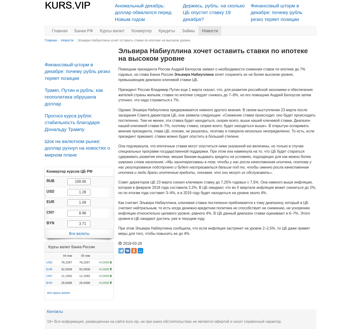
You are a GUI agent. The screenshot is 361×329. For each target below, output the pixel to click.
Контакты (55, 312)
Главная (60, 31)
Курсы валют (112, 31)
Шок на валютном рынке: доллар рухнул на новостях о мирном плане (77, 148)
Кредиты (167, 31)
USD (49, 262)
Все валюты (79, 234)
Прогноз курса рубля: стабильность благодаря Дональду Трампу (72, 122)
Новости (210, 31)
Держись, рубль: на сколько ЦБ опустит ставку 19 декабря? (214, 12)
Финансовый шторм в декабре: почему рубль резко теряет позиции (277, 12)
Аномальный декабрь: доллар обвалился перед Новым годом (143, 12)
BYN (49, 283)
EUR (49, 269)
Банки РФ (84, 31)
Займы (188, 31)
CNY (49, 276)
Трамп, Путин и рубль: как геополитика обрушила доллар (74, 96)
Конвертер (141, 31)
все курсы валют (58, 292)
